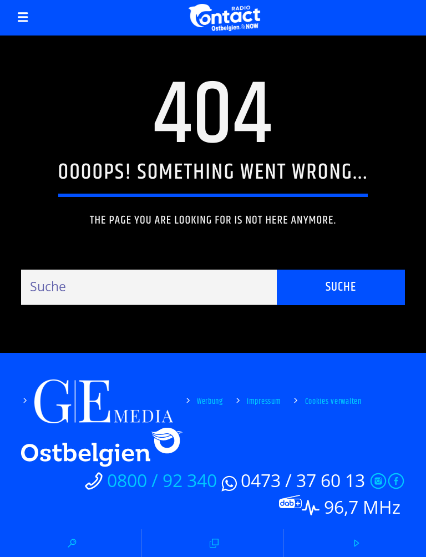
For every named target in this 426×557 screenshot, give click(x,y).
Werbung (210, 402)
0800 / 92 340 (162, 480)
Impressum (264, 402)
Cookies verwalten (333, 402)
